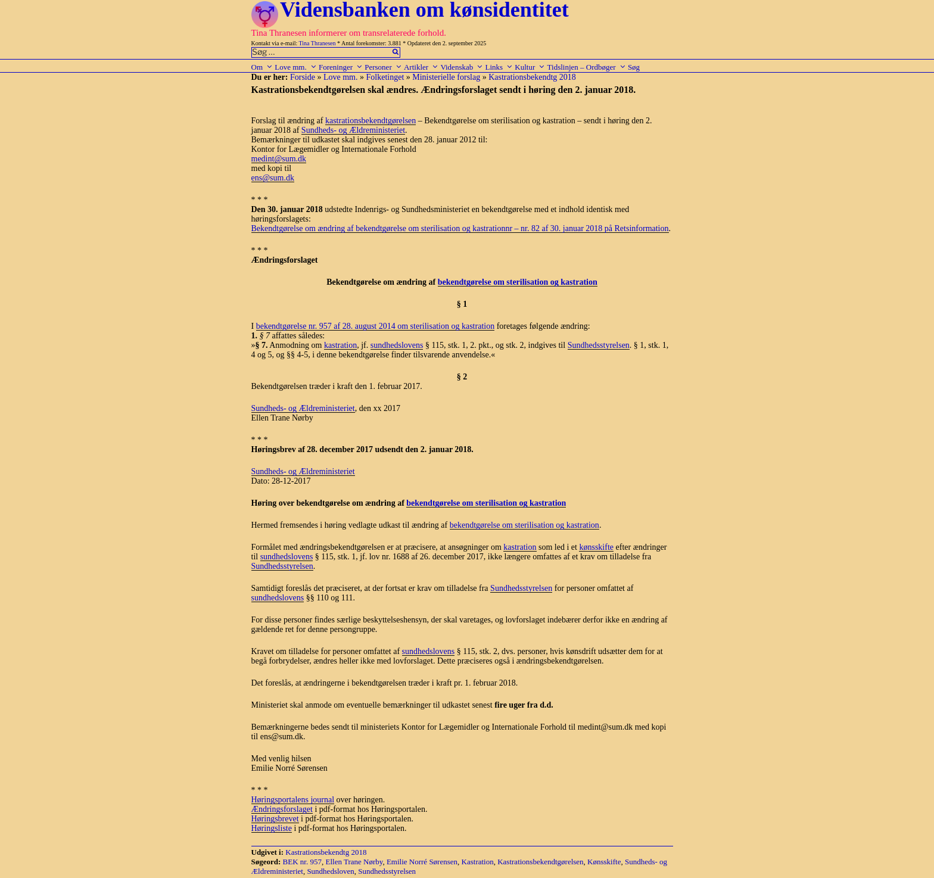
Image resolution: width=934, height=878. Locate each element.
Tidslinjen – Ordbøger (586, 67)
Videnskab (461, 67)
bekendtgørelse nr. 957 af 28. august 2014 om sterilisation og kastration (375, 326)
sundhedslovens (397, 345)
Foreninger (341, 67)
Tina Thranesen (317, 43)
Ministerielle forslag (446, 77)
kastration (340, 345)
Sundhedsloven (330, 871)
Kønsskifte (604, 861)
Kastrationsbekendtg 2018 (532, 77)
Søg (634, 67)
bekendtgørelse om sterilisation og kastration (517, 282)
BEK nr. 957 (302, 861)
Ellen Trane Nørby (353, 861)
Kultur (530, 67)
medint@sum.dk (279, 158)
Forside (302, 77)
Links (499, 67)
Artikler (421, 67)
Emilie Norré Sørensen (422, 861)
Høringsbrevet (275, 818)
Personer (383, 67)
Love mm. (295, 67)
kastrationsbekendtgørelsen (370, 120)
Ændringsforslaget (282, 809)
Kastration (478, 861)
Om (262, 67)
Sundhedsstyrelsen (599, 345)
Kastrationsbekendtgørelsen (540, 861)
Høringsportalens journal (293, 799)
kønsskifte (596, 547)
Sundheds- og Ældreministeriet (353, 130)
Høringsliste (271, 828)
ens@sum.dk (272, 177)
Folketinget (385, 77)
